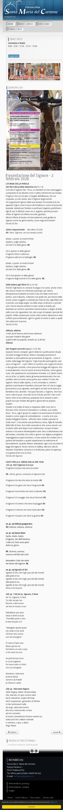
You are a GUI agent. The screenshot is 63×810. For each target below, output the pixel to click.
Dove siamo (44, 24)
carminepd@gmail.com (23, 776)
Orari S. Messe (25, 24)
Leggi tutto (14, 56)
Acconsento (31, 807)
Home (10, 24)
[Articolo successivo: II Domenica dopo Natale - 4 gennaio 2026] (57, 732)
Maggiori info (53, 802)
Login (12, 790)
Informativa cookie (19, 787)
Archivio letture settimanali (23, 744)
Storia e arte (15, 29)
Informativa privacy (19, 783)
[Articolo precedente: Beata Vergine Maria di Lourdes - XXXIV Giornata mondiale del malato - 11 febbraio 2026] (12, 732)
